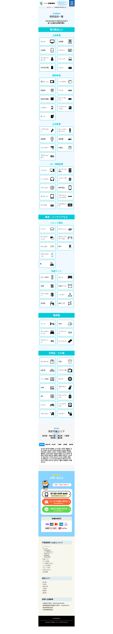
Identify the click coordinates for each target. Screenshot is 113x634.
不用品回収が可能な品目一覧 (60, 7)
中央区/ (54, 452)
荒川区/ (48, 448)
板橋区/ (52, 448)
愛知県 (60, 438)
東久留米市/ (58, 459)
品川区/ (50, 450)
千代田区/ (59, 452)
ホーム (49, 7)
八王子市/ (52, 459)
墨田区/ (69, 450)
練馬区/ (43, 453)
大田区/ (63, 448)
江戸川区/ (58, 448)
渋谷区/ (54, 450)
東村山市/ (65, 459)
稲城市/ (56, 455)
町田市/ (56, 460)
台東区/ (49, 452)
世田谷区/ (44, 452)
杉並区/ (64, 450)
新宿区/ (59, 450)
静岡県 (53, 438)
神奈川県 (52, 436)
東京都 (44, 436)
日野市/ (46, 460)
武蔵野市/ (66, 460)
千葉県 (66, 436)
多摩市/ (65, 457)
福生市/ (51, 455)
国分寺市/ (46, 457)
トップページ (46, 546)
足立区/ (43, 448)
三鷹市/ (60, 460)
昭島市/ (60, 453)
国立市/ (65, 455)
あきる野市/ (66, 453)
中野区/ (69, 452)
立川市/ (60, 457)
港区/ (51, 453)
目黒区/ (56, 453)
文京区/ (48, 453)
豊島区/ (64, 452)
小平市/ (51, 457)
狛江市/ (56, 457)
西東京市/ (46, 459)
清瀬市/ (60, 455)
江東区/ (45, 450)
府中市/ (51, 460)
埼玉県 (60, 436)
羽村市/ (46, 455)
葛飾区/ (68, 448)
